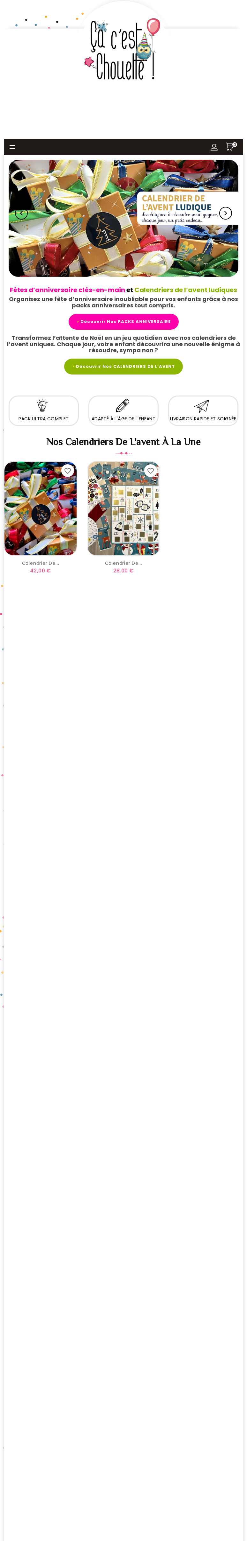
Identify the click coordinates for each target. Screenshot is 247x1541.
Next (225, 213)
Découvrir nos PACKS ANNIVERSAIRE (124, 322)
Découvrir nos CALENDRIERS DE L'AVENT (123, 366)
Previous (21, 213)
